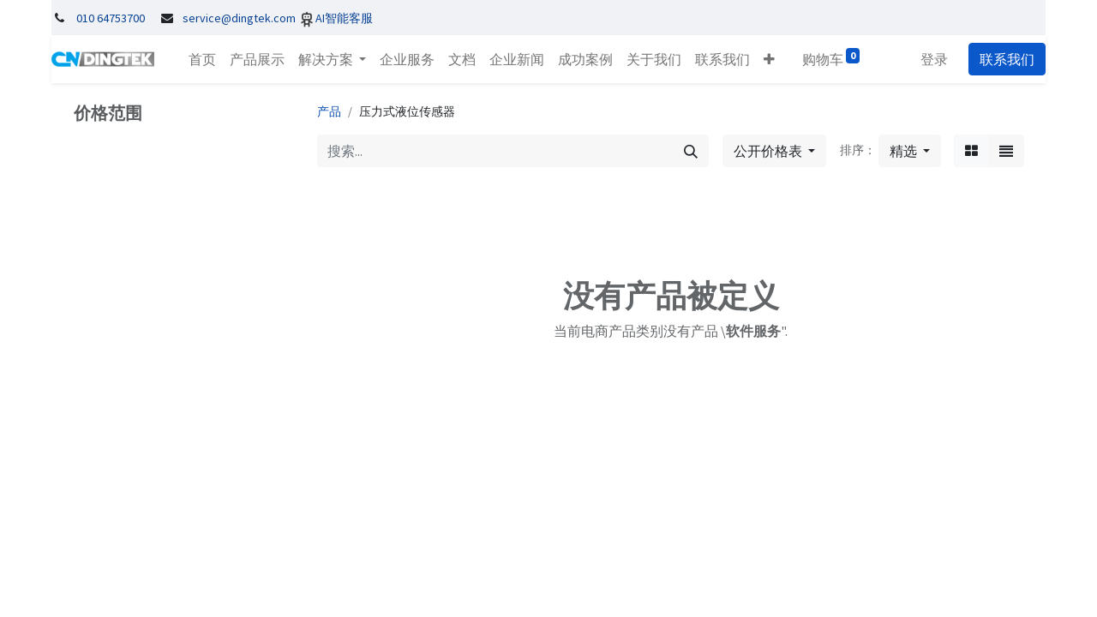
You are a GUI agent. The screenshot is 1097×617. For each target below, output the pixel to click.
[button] (769, 59)
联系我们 (1007, 59)
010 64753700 (110, 18)
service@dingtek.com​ (239, 18)
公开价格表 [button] (769, 150)
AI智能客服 (344, 18)
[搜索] (691, 151)
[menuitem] (202, 59)
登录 (934, 59)
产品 (329, 111)
